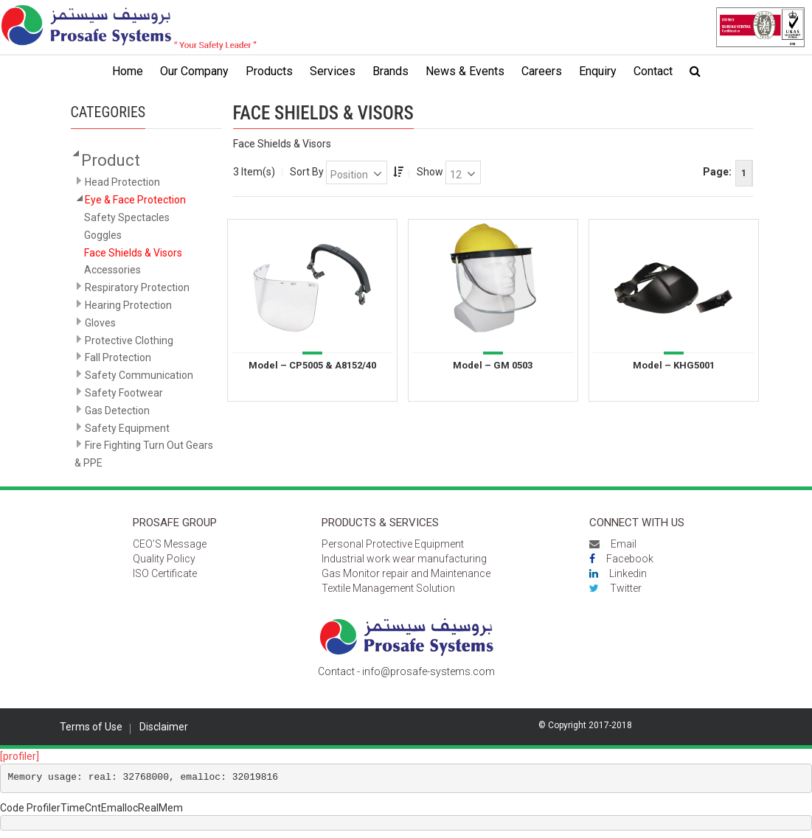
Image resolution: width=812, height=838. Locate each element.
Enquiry (598, 71)
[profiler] (19, 756)
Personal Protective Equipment (393, 544)
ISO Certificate (165, 573)
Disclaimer (163, 727)
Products (269, 71)
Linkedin (618, 573)
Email (612, 544)
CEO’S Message (170, 544)
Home (127, 71)
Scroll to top (758, 797)
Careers (541, 71)
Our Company (194, 71)
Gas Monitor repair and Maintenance (406, 573)
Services (332, 71)
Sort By (307, 172)
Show (430, 172)
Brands (390, 71)
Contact (653, 71)
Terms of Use (91, 727)
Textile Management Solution (388, 588)
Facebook (621, 559)
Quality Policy (164, 559)
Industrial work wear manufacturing (404, 559)
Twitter (615, 588)
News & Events (465, 71)
